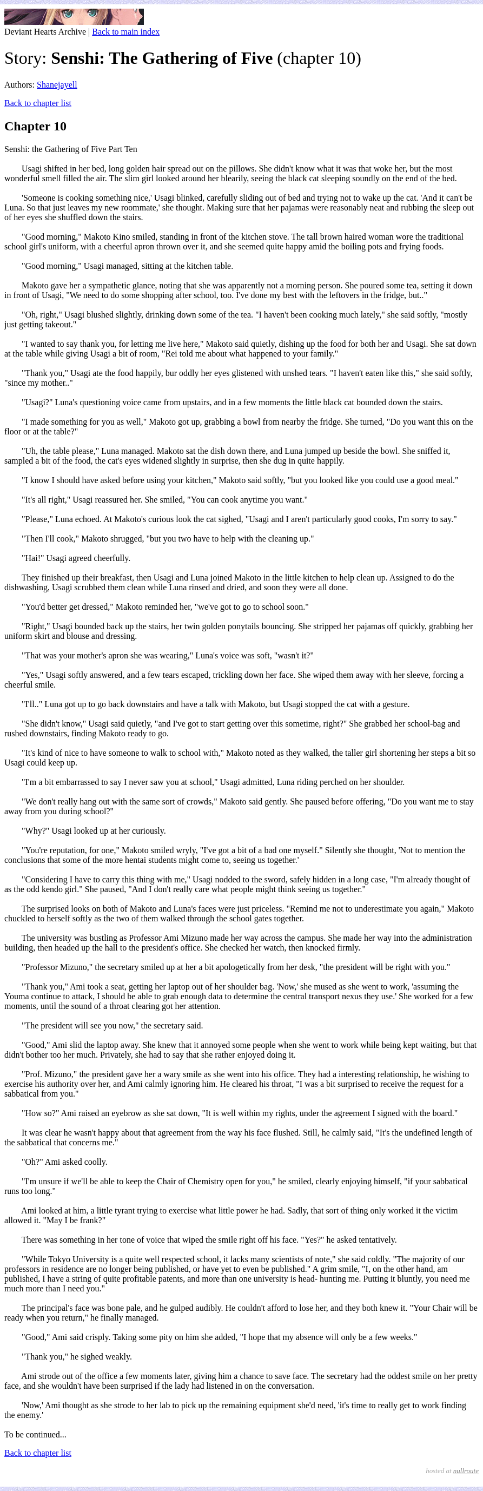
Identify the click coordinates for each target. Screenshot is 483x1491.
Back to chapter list (37, 103)
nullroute (466, 1471)
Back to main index (126, 31)
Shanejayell (57, 84)
